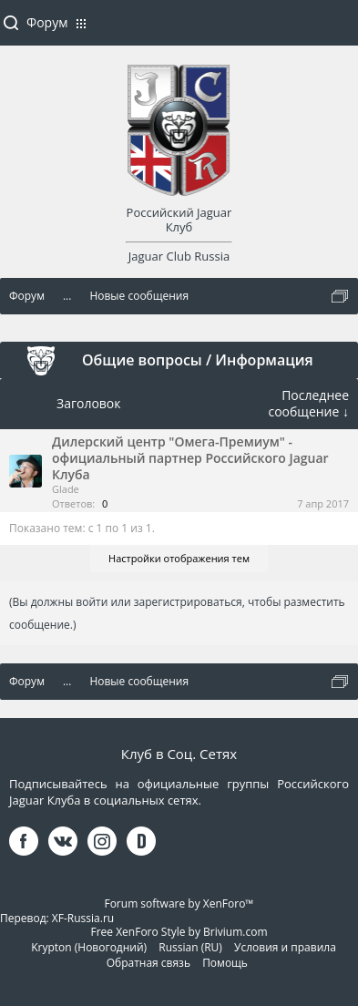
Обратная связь (148, 962)
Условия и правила (285, 947)
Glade (65, 489)
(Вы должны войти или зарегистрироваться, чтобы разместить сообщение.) (177, 613)
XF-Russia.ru (83, 918)
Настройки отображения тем (179, 558)
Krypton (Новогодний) (89, 947)
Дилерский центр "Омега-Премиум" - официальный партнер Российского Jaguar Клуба (190, 458)
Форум (46, 22)
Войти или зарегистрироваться (335, 30)
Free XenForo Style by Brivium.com (178, 931)
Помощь (225, 962)
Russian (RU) (190, 947)
